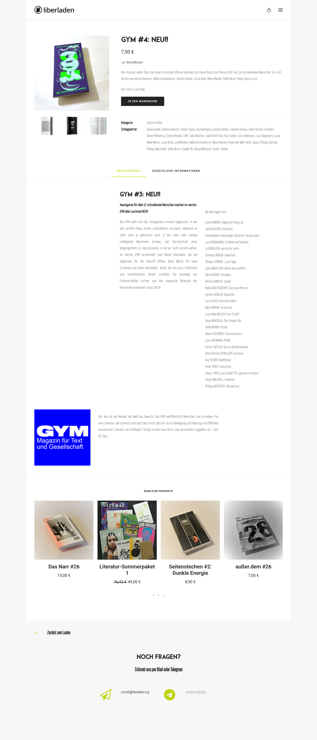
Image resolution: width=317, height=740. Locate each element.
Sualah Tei (187, 149)
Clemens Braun (238, 129)
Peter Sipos (252, 142)
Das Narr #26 (64, 567)
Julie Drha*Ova (214, 135)
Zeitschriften (154, 122)
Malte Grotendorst (200, 142)
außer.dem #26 (253, 567)
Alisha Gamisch (171, 129)
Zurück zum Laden (58, 632)
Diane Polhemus (156, 135)
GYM (185, 135)
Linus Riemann (246, 135)
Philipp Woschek (156, 149)
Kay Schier (230, 135)
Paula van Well (236, 142)
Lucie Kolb (167, 142)
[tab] (129, 172)
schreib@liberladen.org (135, 692)
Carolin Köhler (220, 129)
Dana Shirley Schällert (261, 129)
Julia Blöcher (196, 135)
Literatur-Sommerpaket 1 (127, 570)
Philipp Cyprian (268, 142)
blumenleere (204, 129)
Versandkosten (135, 62)
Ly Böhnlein (181, 142)
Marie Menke (219, 142)
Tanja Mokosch (202, 149)
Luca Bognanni (264, 135)
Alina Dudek (154, 129)
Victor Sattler (220, 149)
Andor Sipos (188, 129)
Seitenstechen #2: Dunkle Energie (190, 570)
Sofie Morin (174, 149)
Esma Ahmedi (174, 135)
